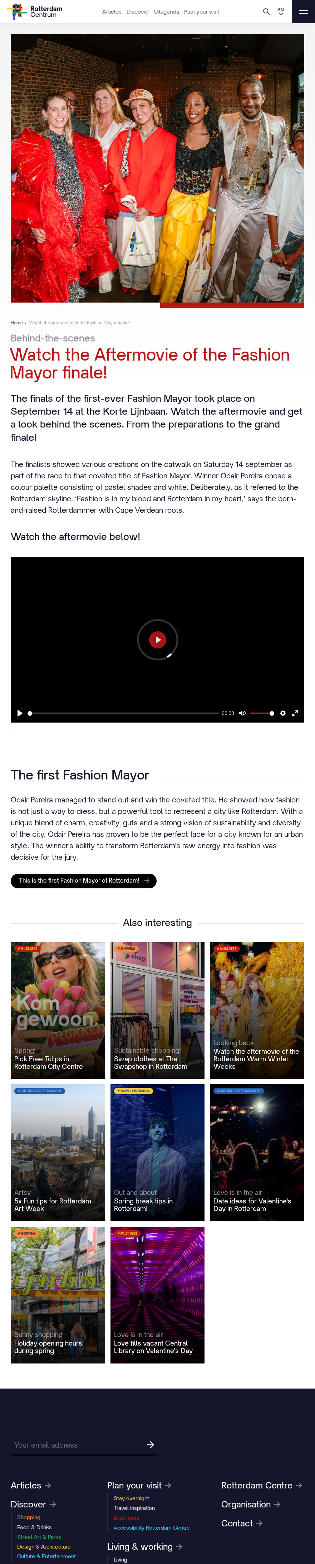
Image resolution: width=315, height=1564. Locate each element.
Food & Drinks (34, 1527)
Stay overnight (131, 1498)
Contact (241, 1523)
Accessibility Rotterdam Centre (152, 1528)
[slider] (123, 713)
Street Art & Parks (39, 1537)
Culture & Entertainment (46, 1556)
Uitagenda (166, 11)
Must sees (126, 1518)
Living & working (144, 1546)
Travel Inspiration (134, 1508)
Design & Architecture (44, 1547)
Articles (112, 11)
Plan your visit (201, 11)
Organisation (250, 1504)
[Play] (20, 713)
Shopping (28, 1517)
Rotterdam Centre (261, 1485)
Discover (138, 11)
